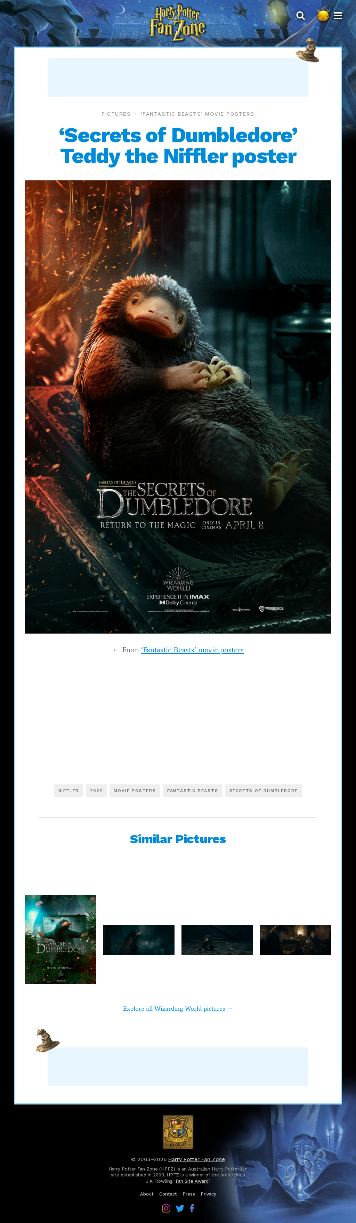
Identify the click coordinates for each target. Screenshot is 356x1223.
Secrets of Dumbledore (263, 790)
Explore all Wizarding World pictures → (178, 1008)
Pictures (116, 114)
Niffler (68, 790)
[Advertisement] (178, 77)
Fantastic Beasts (192, 790)
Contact (168, 1194)
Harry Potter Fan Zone (196, 1159)
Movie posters (135, 790)
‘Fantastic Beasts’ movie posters (197, 114)
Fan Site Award (192, 1181)
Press (189, 1194)
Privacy (208, 1194)
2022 (96, 790)
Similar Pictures (178, 839)
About (147, 1194)
